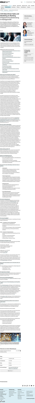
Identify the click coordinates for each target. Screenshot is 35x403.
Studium (2, 7)
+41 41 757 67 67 (2, 398)
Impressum (28, 393)
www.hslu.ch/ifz (5, 252)
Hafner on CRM (5, 296)
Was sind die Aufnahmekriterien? (7, 59)
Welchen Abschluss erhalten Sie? (6, 54)
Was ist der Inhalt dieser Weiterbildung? (8, 53)
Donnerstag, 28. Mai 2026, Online (13, 367)
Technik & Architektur (4, 5)
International (23, 7)
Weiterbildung (7, 7)
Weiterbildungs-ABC (13, 201)
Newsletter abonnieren (29, 391)
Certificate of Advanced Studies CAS (13, 10)
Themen (18, 7)
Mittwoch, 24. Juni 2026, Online (13, 368)
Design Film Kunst (24, 5)
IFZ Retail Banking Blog (5, 285)
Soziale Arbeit (19, 5)
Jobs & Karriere (20, 398)
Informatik (14, 5)
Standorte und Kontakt (21, 392)
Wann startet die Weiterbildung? (6, 67)
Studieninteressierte (11, 391)
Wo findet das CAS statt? (5, 62)
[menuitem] (2, 7)
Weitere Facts (10, 370)
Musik (29, 5)
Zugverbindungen (4, 260)
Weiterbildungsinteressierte (12, 392)
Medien (10, 396)
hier (1, 298)
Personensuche (20, 391)
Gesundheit (32, 5)
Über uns (2, 8)
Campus (28, 7)
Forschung (13, 7)
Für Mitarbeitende (11, 395)
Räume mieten (20, 397)
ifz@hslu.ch (6, 251)
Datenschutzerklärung (29, 392)
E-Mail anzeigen (30, 26)
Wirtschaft (10, 5)
